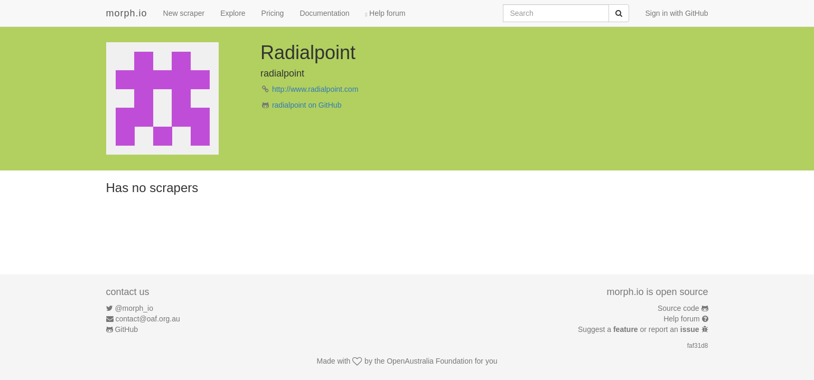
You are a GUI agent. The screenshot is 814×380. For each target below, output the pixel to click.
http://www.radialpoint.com (315, 89)
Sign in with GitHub (676, 13)
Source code (678, 308)
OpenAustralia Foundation (430, 361)
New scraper (184, 13)
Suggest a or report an (639, 329)
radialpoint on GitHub (307, 105)
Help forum (386, 13)
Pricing (272, 13)
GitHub (126, 329)
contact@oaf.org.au (147, 319)
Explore (232, 13)
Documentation (324, 13)
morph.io (126, 13)
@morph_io (134, 308)
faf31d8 (697, 345)
